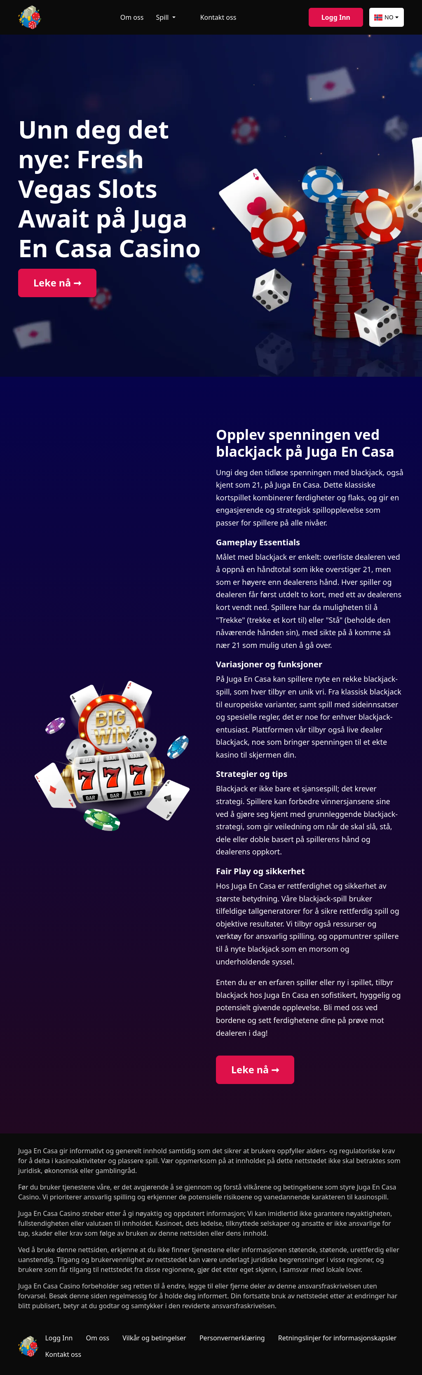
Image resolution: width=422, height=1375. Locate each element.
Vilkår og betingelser (154, 1337)
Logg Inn (335, 17)
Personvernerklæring (232, 1337)
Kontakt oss (218, 17)
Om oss (132, 17)
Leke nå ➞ (57, 282)
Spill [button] (163, 17)
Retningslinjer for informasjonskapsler (337, 1337)
